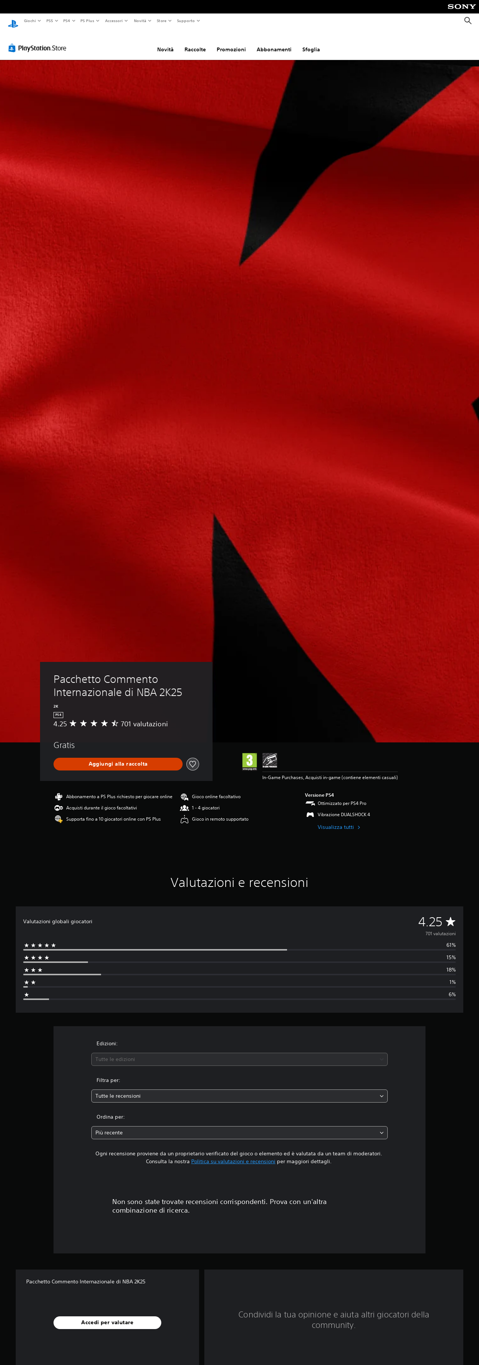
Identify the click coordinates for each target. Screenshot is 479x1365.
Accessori (114, 20)
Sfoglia (311, 42)
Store (162, 20)
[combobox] (239, 1052)
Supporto (186, 20)
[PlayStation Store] (39, 41)
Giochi (30, 20)
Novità (140, 20)
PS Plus (87, 20)
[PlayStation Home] (13, 20)
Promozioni (231, 42)
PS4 (67, 20)
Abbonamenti (274, 42)
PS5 (50, 20)
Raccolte (195, 42)
